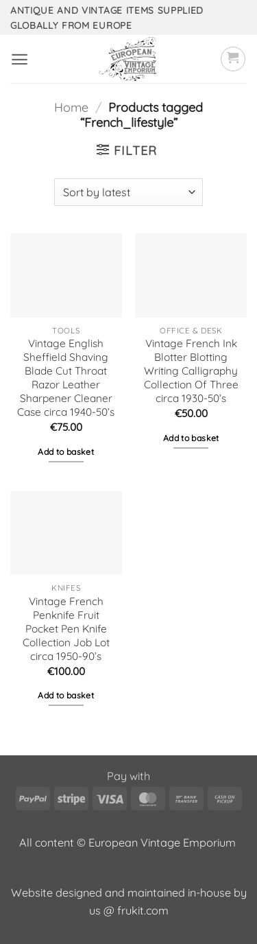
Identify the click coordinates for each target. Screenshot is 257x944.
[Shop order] (128, 192)
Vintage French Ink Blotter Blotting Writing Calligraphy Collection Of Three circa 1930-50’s (191, 371)
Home (71, 107)
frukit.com (143, 910)
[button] (19, 59)
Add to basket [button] (66, 452)
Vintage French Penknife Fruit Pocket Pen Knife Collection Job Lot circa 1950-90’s (66, 629)
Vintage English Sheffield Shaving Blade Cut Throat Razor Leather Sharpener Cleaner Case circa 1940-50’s (65, 377)
